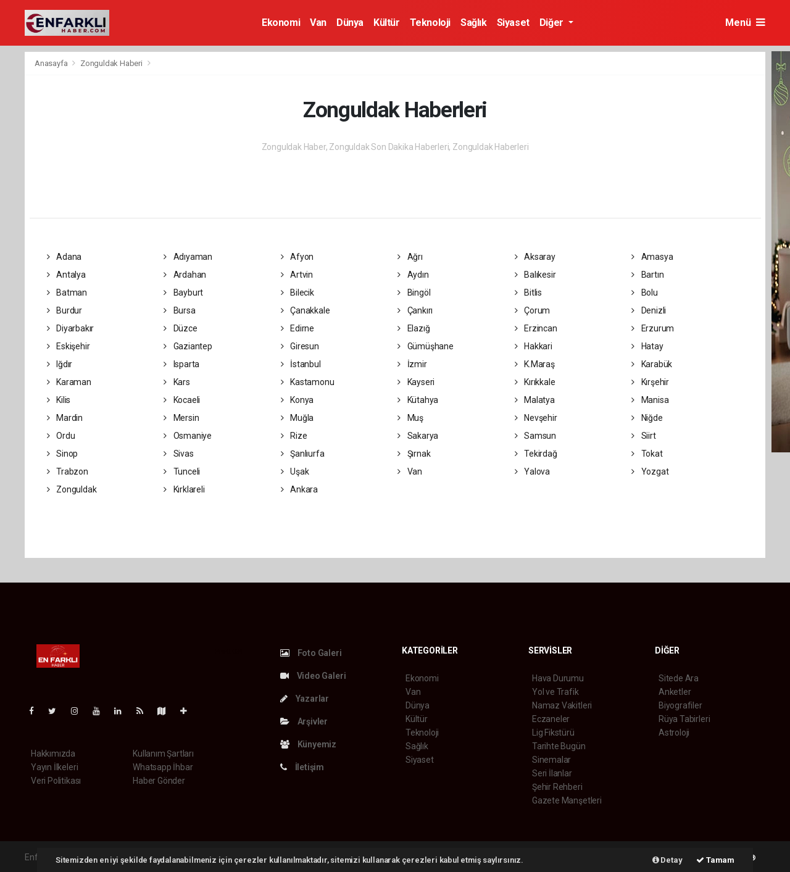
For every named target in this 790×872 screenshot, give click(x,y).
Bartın (647, 275)
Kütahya (417, 400)
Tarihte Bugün (559, 746)
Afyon (297, 257)
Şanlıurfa (303, 454)
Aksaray (535, 257)
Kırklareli (184, 489)
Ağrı (410, 257)
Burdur (64, 310)
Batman (67, 292)
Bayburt (183, 292)
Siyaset (513, 22)
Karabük (651, 364)
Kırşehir (650, 382)
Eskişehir (68, 346)
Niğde (647, 418)
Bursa (180, 310)
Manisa (649, 400)
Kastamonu (308, 382)
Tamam (715, 860)
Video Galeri (313, 676)
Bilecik (297, 292)
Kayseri (415, 382)
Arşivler (304, 721)
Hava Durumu (558, 678)
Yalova (532, 471)
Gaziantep (188, 346)
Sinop (62, 454)
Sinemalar (551, 760)
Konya (297, 400)
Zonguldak (72, 489)
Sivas (179, 454)
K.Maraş (535, 364)
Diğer (552, 22)
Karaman (69, 382)
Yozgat (649, 471)
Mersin (181, 418)
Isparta (181, 364)
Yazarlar (304, 699)
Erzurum (652, 328)
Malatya (535, 400)
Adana (64, 257)
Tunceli (182, 471)
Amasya (652, 257)
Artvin (297, 275)
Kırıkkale (535, 382)
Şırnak (413, 454)
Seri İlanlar (552, 773)
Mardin (65, 418)
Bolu (644, 292)
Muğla (297, 418)
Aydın (413, 275)
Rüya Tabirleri (684, 719)
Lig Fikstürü (553, 732)
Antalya (66, 275)
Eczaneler (551, 719)
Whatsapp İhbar (163, 767)
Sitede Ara (679, 678)
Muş (410, 418)
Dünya (350, 22)
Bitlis (528, 292)
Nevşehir (536, 418)
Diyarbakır (70, 328)
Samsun (535, 436)
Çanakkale (305, 310)
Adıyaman (188, 257)
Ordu (61, 436)
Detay (667, 860)
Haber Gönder (159, 781)
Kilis (59, 400)
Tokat (647, 454)
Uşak (295, 471)
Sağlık (473, 22)
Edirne (297, 328)
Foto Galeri (311, 653)
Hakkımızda (53, 753)
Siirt (643, 436)
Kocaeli (182, 400)
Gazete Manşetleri (567, 800)
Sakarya (417, 436)
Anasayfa (52, 63)
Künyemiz (308, 744)
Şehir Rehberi (557, 787)
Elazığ (413, 328)
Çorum (533, 310)
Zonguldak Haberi (111, 63)
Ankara (299, 489)
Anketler (675, 692)
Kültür (386, 22)
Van (318, 22)
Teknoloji (430, 22)
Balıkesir (535, 275)
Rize (294, 436)
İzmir (412, 364)
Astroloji (674, 732)
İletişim (302, 767)
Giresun (300, 346)
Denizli (648, 310)
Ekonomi (281, 22)
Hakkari (533, 346)
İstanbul (301, 364)
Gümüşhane (425, 346)
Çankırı (415, 310)
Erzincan (536, 328)
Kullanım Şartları (163, 753)
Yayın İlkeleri (54, 767)
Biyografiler (680, 705)
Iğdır (60, 364)
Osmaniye (188, 436)
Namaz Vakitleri (562, 705)
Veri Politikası (56, 781)
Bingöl (413, 292)
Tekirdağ (536, 454)
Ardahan (185, 275)
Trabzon (67, 471)
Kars (177, 382)
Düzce (181, 328)
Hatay (647, 346)
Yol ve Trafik (555, 692)
